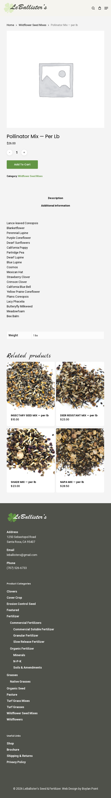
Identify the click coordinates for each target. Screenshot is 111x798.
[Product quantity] (17, 152)
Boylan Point (90, 788)
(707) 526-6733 (17, 568)
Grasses (12, 675)
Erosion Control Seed (21, 604)
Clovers (12, 591)
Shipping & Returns (20, 756)
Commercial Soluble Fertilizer (33, 629)
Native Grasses (20, 681)
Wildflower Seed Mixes (32, 25)
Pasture (12, 694)
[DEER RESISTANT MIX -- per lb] (80, 386)
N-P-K (17, 661)
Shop (10, 743)
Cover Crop (14, 597)
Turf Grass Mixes (18, 700)
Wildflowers (15, 719)
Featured (13, 610)
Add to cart (22, 164)
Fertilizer (13, 616)
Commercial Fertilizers (25, 622)
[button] (106, 8)
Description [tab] (55, 198)
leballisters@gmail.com (22, 555)
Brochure (13, 749)
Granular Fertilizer (25, 635)
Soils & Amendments (27, 667)
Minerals (19, 655)
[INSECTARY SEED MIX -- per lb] (31, 386)
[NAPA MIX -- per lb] (80, 452)
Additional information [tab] (55, 205)
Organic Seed (16, 688)
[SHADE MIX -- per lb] (31, 452)
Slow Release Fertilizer (28, 641)
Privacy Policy (16, 762)
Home (10, 25)
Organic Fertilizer (22, 648)
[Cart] (99, 8)
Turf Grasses (15, 707)
